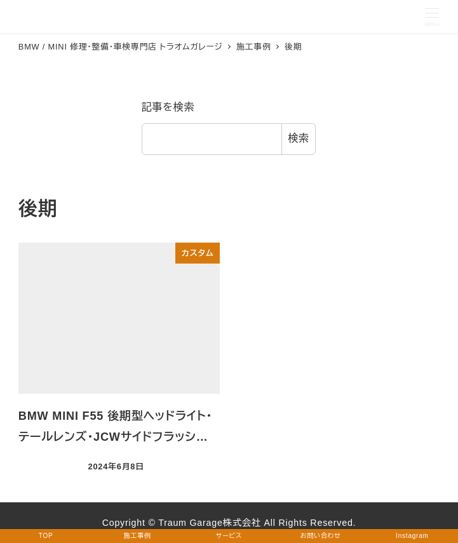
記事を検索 (168, 107)
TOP (46, 535)
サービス (229, 535)
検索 (298, 138)
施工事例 (137, 535)
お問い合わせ (320, 535)
